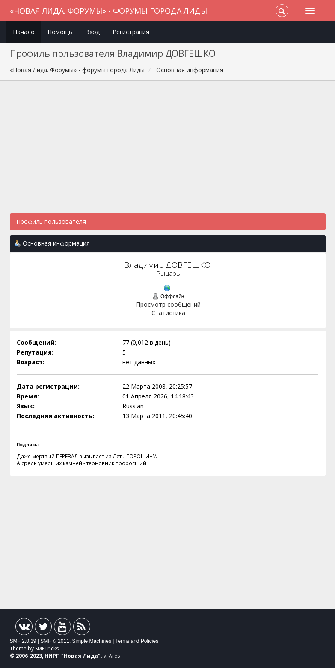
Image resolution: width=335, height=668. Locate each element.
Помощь (59, 32)
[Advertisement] (168, 151)
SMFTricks (47, 648)
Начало (24, 32)
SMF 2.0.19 (23, 641)
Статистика (168, 313)
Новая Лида (81, 655)
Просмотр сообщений (168, 304)
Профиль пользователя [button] (51, 221)
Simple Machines (91, 641)
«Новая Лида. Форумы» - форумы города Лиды (108, 11)
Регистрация (131, 32)
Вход (92, 32)
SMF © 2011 (54, 641)
